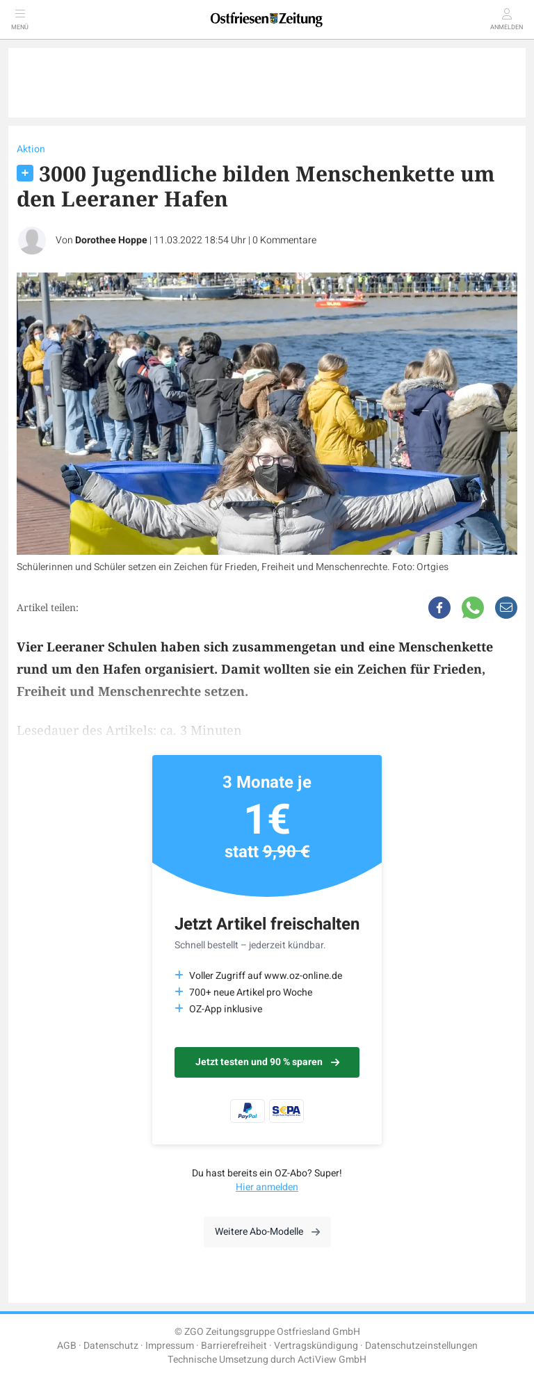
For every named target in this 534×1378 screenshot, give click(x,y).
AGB (66, 1345)
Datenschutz (110, 1345)
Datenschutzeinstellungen (421, 1345)
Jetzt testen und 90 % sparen (267, 1062)
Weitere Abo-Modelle (267, 1231)
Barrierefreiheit (234, 1345)
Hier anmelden (267, 1187)
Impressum (169, 1345)
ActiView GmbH (332, 1359)
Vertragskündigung (316, 1345)
